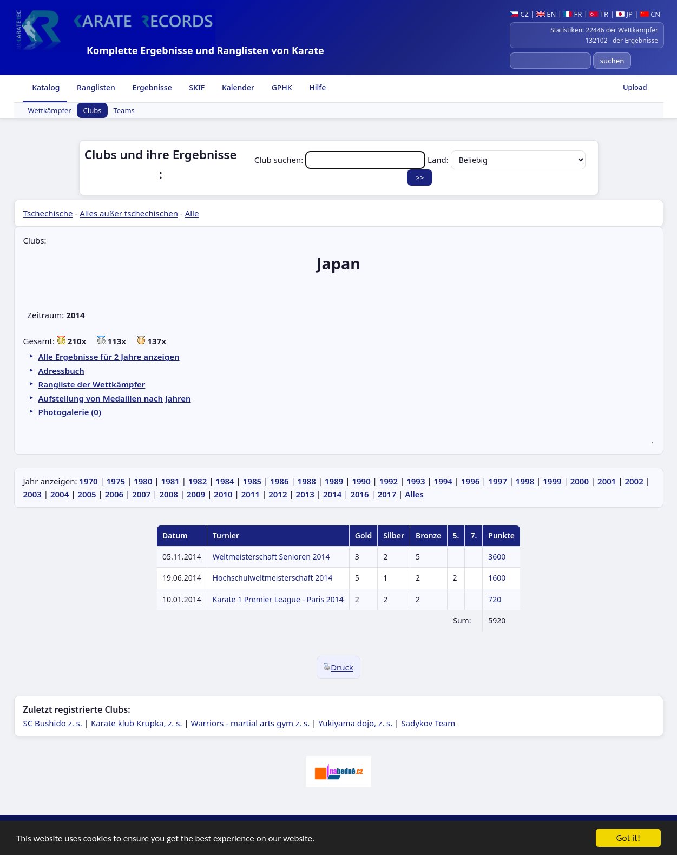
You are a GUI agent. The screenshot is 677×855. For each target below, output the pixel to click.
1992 (388, 481)
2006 (114, 494)
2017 (387, 494)
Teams (123, 110)
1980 (143, 481)
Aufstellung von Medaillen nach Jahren (114, 398)
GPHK (281, 87)
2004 (59, 494)
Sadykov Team (428, 723)
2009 (196, 494)
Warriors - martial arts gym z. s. (250, 723)
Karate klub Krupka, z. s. (136, 723)
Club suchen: (341, 159)
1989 (334, 481)
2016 (359, 494)
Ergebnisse (151, 87)
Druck (338, 667)
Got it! (628, 838)
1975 (116, 481)
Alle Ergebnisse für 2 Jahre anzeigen (109, 356)
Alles (414, 494)
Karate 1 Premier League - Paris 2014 (278, 599)
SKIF (196, 87)
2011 (250, 494)
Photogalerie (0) (69, 411)
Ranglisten (95, 87)
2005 (86, 494)
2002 (634, 481)
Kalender (237, 87)
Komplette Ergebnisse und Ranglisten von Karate (205, 50)
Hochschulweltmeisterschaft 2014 (273, 578)
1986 (279, 481)
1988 (307, 481)
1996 (470, 481)
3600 (496, 556)
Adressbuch (61, 370)
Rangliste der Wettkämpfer (92, 384)
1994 (443, 481)
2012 (277, 494)
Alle (192, 213)
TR (598, 14)
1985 (252, 481)
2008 (169, 494)
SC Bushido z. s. (52, 723)
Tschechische (48, 213)
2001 (606, 481)
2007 (141, 494)
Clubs (92, 110)
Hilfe (316, 87)
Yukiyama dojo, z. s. (355, 723)
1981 (170, 481)
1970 (88, 481)
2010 (223, 494)
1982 (197, 481)
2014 (332, 494)
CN (650, 14)
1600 (496, 578)
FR (572, 14)
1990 (361, 481)
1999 (552, 481)
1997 (497, 481)
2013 (305, 494)
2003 (32, 494)
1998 (525, 481)
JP (624, 14)
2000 (579, 481)
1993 (415, 481)
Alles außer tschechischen (129, 213)
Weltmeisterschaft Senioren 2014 (271, 556)
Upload (635, 87)
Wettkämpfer (49, 110)
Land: (507, 159)
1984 (224, 481)
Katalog (45, 87)
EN (546, 14)
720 (494, 599)
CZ (519, 14)
